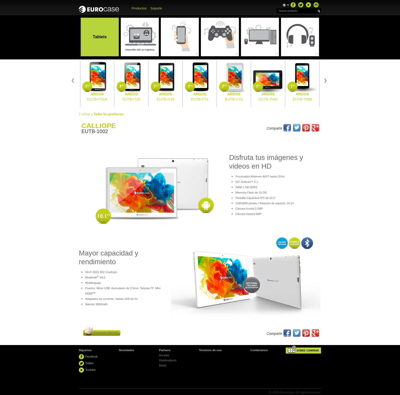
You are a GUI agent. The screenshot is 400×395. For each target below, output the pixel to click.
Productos (139, 8)
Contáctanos (259, 350)
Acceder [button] (164, 355)
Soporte (156, 8)
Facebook (91, 356)
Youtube (90, 369)
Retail (162, 365)
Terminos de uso (210, 350)
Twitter (89, 363)
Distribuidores (167, 360)
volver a (101, 114)
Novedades (126, 350)
